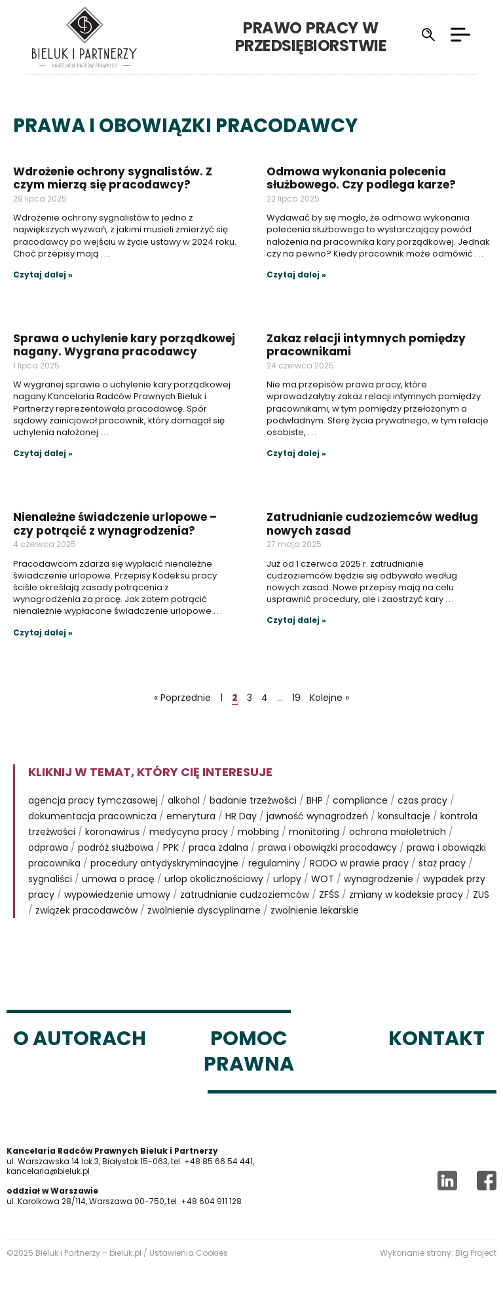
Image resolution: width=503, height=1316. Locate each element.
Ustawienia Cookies (188, 1252)
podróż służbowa (115, 847)
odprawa (48, 847)
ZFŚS (329, 894)
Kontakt (436, 1038)
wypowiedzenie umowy (117, 894)
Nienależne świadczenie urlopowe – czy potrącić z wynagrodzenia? (115, 523)
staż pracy (442, 863)
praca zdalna (218, 847)
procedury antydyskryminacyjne (164, 863)
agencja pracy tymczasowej (93, 800)
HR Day (241, 816)
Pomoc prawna (249, 1051)
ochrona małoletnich (397, 831)
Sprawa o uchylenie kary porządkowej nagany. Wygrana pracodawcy (124, 344)
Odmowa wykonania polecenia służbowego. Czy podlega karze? (361, 178)
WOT (322, 878)
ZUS (481, 894)
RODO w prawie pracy (359, 863)
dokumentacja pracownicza (92, 816)
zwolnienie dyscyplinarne (204, 910)
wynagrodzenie (378, 878)
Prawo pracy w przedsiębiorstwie (337, 36)
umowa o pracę (118, 878)
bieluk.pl (125, 1252)
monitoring (314, 831)
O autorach (79, 1038)
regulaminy (274, 863)
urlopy (287, 878)
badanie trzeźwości (253, 800)
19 (296, 697)
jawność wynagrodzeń (317, 816)
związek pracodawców (86, 910)
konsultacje (404, 816)
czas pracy (422, 800)
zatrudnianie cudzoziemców (244, 894)
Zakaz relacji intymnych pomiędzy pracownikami (366, 344)
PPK (171, 847)
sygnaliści (50, 878)
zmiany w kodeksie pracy (406, 894)
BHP (315, 800)
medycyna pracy (188, 831)
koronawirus (112, 831)
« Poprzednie (182, 697)
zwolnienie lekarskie (314, 910)
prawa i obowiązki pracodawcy (327, 847)
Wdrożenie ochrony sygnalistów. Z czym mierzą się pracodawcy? (112, 178)
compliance (360, 800)
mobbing (258, 831)
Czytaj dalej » (43, 274)
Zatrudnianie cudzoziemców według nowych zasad (372, 523)
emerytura (190, 816)
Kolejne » (329, 697)
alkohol (184, 800)
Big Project (475, 1252)
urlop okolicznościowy (213, 878)
